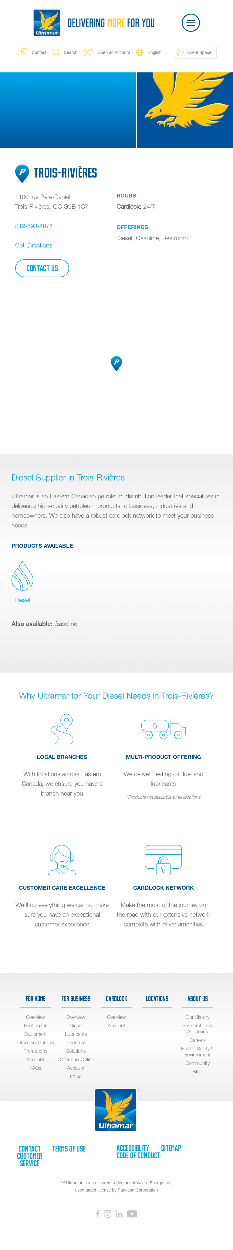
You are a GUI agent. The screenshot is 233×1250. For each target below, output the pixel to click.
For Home (35, 999)
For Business (76, 999)
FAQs (35, 1068)
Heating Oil (35, 1025)
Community (198, 1063)
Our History (197, 1017)
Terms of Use (68, 1148)
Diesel (22, 582)
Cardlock (116, 999)
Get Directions (33, 245)
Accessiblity (132, 1148)
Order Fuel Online (35, 1042)
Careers (198, 1040)
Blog (197, 1071)
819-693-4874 (34, 225)
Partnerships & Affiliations (197, 1028)
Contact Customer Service (29, 1156)
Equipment (35, 1034)
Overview (35, 1017)
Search (65, 52)
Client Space (194, 52)
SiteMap (171, 1148)
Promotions (35, 1051)
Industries (76, 1042)
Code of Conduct (138, 1155)
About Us (197, 999)
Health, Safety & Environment (197, 1051)
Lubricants (76, 1034)
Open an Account (107, 52)
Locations (157, 999)
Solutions (76, 1051)
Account (35, 1059)
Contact (32, 52)
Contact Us (42, 268)
